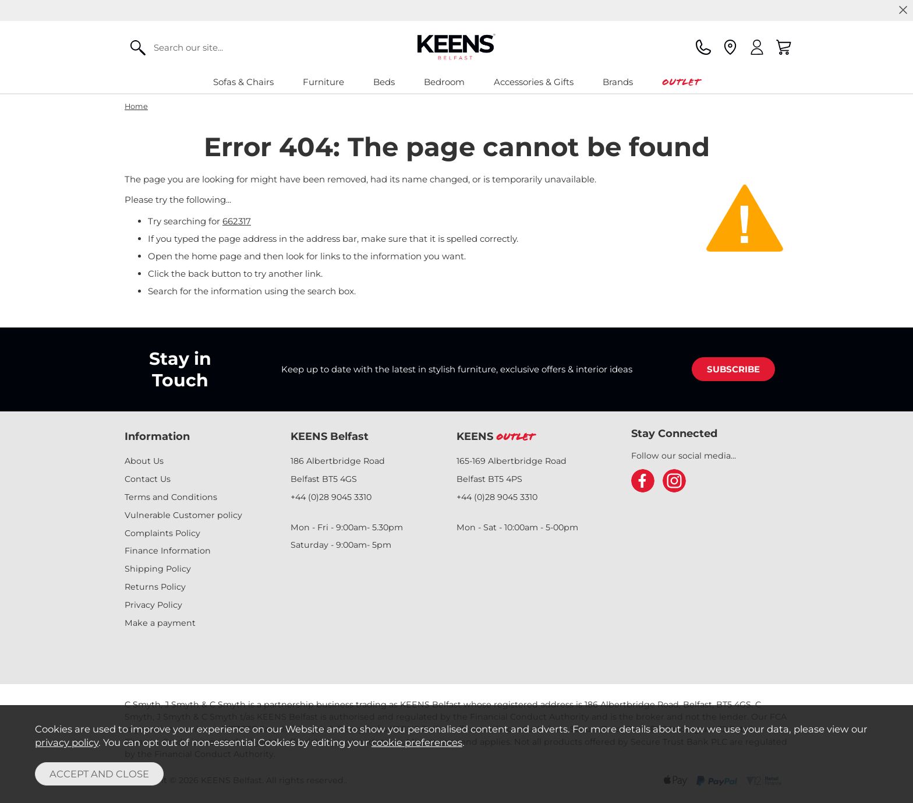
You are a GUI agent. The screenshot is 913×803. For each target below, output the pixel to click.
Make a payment (160, 623)
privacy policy (66, 742)
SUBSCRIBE (733, 369)
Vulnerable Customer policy (183, 515)
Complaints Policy (162, 533)
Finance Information (168, 550)
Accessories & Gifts (534, 81)
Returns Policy (155, 587)
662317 (236, 221)
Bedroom (444, 81)
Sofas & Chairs (243, 81)
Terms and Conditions (171, 497)
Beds (384, 81)
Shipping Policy (158, 568)
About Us (144, 461)
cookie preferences (416, 742)
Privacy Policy (153, 605)
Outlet (681, 82)
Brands (618, 81)
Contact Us (148, 479)
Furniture (323, 81)
